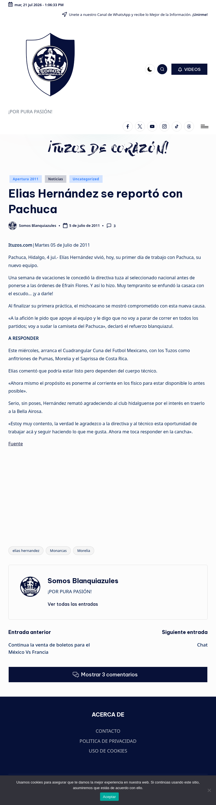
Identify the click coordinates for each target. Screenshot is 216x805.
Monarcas (58, 550)
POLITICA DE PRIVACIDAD (107, 741)
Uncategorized (86, 179)
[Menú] (204, 126)
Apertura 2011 (25, 179)
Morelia (83, 550)
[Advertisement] (108, 491)
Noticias (55, 179)
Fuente (15, 444)
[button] (189, 69)
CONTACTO (108, 731)
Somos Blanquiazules (83, 580)
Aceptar (109, 797)
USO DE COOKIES (108, 751)
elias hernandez (26, 550)
